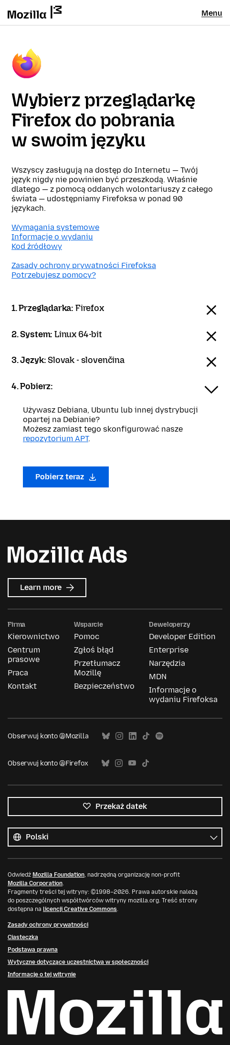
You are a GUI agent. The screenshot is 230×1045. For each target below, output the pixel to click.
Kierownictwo (34, 636)
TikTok (146, 736)
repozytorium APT (55, 438)
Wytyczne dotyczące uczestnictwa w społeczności (78, 962)
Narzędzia (167, 663)
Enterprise (168, 649)
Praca (18, 672)
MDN (158, 676)
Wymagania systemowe (55, 227)
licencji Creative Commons (80, 909)
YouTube (132, 763)
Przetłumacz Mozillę (97, 668)
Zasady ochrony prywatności (48, 924)
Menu (211, 13)
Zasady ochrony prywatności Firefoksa (83, 265)
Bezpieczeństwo (104, 686)
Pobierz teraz (65, 476)
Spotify (159, 736)
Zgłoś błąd (94, 649)
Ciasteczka (23, 937)
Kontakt (22, 686)
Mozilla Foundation (58, 874)
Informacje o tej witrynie (42, 974)
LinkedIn (132, 736)
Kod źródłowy (36, 246)
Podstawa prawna (33, 949)
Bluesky (106, 736)
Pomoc (86, 636)
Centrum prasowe (24, 654)
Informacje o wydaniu (52, 236)
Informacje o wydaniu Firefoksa (183, 694)
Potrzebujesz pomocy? (53, 274)
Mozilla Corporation (35, 883)
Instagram (119, 736)
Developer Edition (182, 636)
